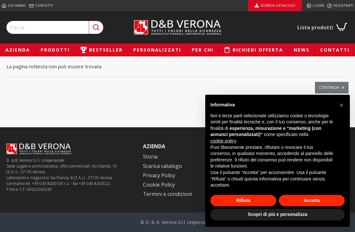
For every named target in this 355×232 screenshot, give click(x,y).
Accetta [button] (312, 200)
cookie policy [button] (223, 140)
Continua (329, 87)
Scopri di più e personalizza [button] (277, 214)
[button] (341, 105)
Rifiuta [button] (243, 200)
